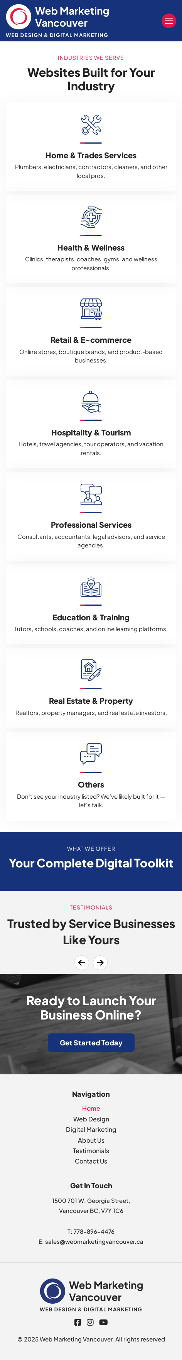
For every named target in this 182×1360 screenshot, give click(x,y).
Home (91, 1108)
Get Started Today (91, 1042)
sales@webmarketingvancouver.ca (94, 1241)
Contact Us (91, 1161)
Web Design (91, 1119)
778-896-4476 (94, 1231)
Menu (169, 20)
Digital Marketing (91, 1129)
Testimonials (91, 1151)
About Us (91, 1140)
